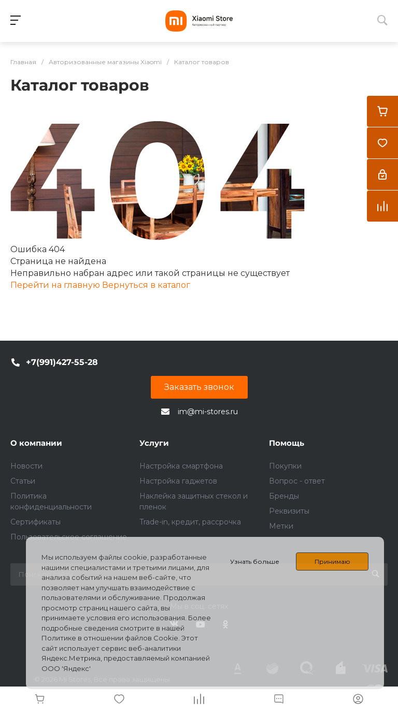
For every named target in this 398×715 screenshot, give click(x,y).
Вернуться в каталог (146, 285)
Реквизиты (289, 511)
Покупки (285, 466)
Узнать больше (254, 561)
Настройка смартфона (181, 466)
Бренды (284, 496)
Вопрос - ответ (297, 481)
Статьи (22, 481)
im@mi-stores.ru (208, 411)
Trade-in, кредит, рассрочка (190, 522)
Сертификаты (35, 522)
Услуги (154, 443)
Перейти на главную (56, 285)
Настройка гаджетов (178, 481)
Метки (281, 526)
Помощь (286, 443)
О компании (36, 443)
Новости (26, 466)
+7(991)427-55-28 (62, 362)
